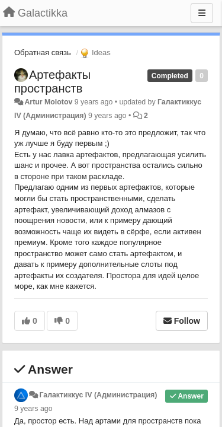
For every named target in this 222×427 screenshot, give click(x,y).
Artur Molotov (48, 102)
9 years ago (33, 408)
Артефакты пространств (52, 81)
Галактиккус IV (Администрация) (98, 395)
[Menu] (202, 13)
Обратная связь (42, 52)
